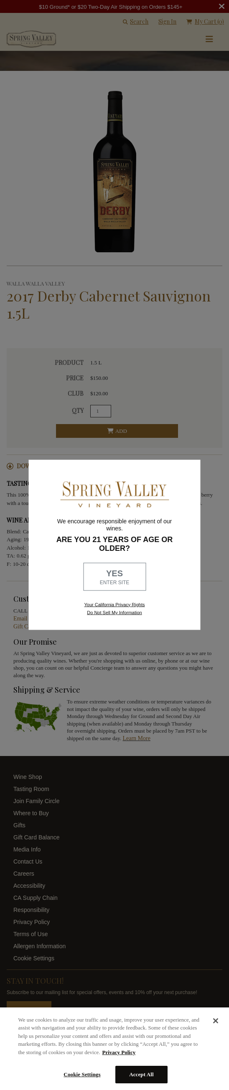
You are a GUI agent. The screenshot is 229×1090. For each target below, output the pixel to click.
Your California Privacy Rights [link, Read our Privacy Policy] (114, 604)
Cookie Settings (82, 1074)
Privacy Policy (118, 1052)
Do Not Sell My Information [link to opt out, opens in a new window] (114, 612)
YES (114, 577)
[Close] (215, 1021)
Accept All (141, 1074)
